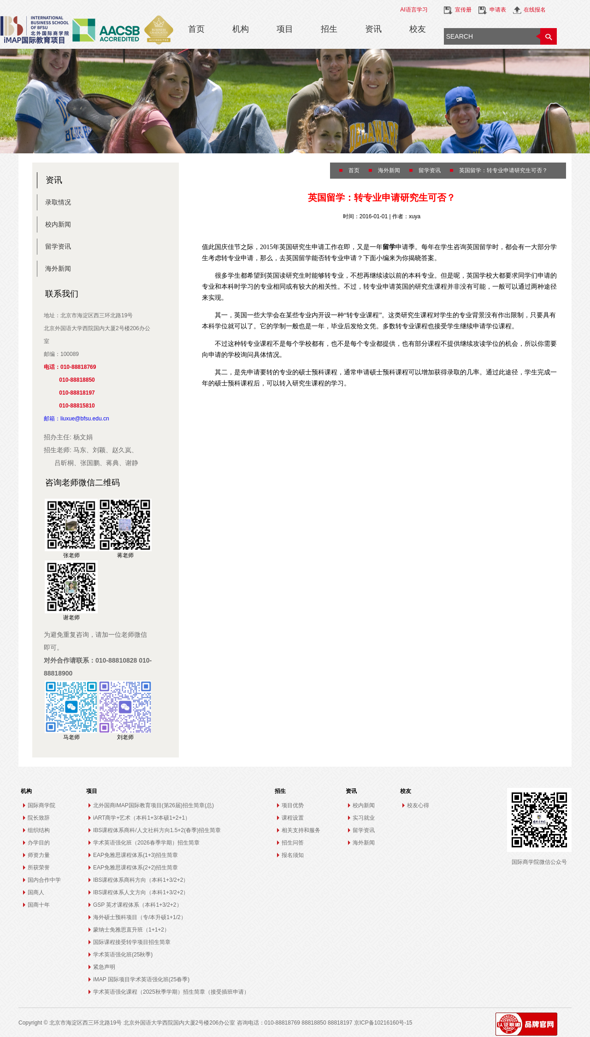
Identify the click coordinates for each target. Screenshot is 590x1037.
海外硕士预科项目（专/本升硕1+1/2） (139, 917)
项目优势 (293, 805)
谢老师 (71, 617)
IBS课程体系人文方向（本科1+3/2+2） (141, 892)
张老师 (71, 555)
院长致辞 (39, 818)
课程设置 (293, 818)
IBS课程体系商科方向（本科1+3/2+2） (141, 880)
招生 (329, 29)
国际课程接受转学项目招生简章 (132, 942)
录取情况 (58, 202)
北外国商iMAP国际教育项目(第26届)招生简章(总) (153, 805)
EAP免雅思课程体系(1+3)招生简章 (135, 855)
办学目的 (39, 842)
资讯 (373, 29)
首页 (196, 29)
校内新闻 (58, 224)
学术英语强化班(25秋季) (123, 954)
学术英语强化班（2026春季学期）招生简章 (146, 842)
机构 (240, 29)
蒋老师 (125, 555)
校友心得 (418, 805)
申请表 (498, 9)
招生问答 (293, 842)
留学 (389, 247)
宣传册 (463, 9)
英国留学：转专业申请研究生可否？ (503, 170)
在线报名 (535, 9)
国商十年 (39, 905)
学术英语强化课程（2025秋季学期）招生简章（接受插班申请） (171, 992)
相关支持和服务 (301, 830)
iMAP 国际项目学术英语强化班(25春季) (141, 979)
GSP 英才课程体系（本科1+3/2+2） (137, 905)
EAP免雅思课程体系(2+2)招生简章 (135, 867)
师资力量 (39, 855)
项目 (285, 29)
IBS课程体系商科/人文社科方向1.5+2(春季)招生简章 (157, 830)
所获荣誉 (39, 867)
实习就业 (364, 818)
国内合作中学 (44, 880)
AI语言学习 (413, 9)
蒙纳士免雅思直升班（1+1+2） (131, 929)
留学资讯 (58, 246)
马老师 (71, 737)
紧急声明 (104, 967)
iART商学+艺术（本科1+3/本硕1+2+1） (141, 818)
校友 (417, 29)
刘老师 (125, 737)
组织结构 (39, 830)
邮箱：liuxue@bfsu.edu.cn (76, 418)
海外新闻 (58, 268)
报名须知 (293, 855)
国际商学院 (41, 805)
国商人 (36, 892)
